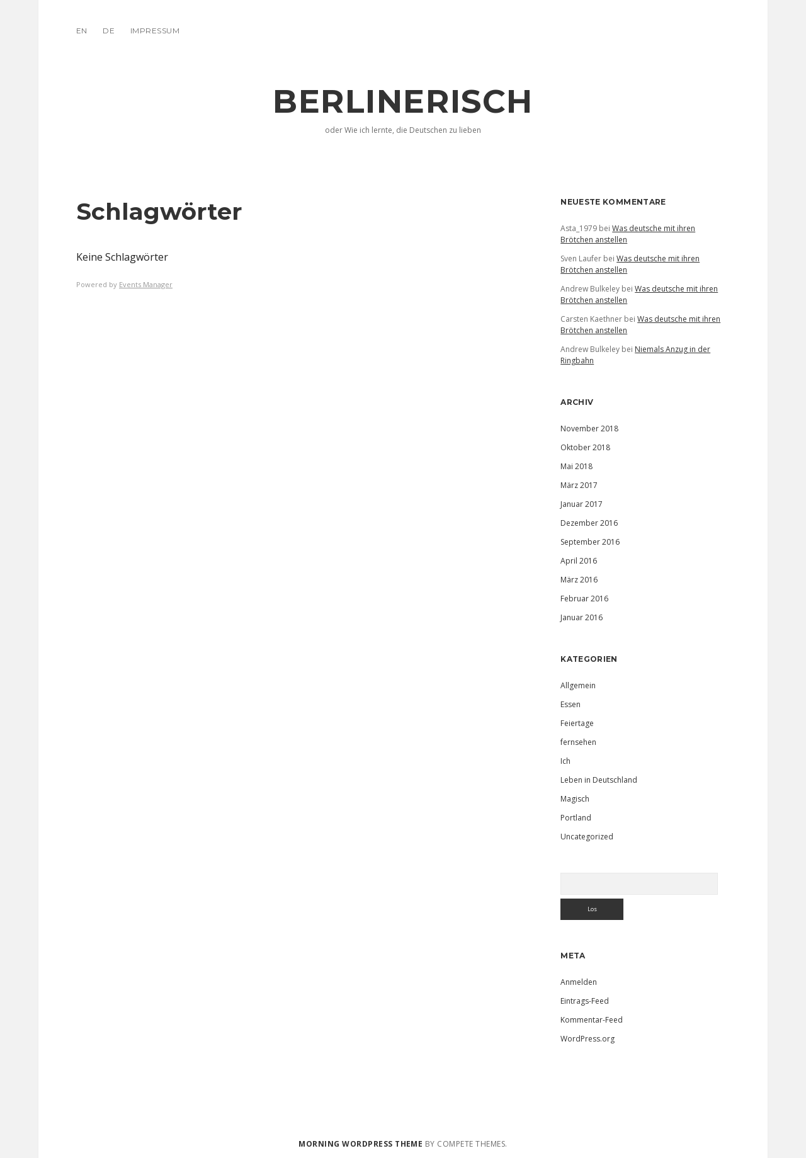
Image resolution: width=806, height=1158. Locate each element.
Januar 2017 (581, 504)
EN (82, 30)
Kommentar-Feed (591, 1019)
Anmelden (578, 982)
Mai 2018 (576, 466)
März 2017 (579, 485)
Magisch (574, 798)
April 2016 (578, 560)
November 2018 (589, 428)
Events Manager (146, 284)
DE (109, 30)
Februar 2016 (584, 598)
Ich (565, 761)
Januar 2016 (581, 617)
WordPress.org (587, 1038)
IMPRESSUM (154, 30)
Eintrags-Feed (584, 1001)
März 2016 (579, 579)
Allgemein (578, 685)
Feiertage (577, 723)
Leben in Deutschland (598, 780)
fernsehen (578, 742)
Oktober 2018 (585, 447)
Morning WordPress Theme (360, 1143)
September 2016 (590, 541)
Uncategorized (586, 836)
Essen (570, 704)
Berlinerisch (403, 101)
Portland (575, 817)
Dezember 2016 (589, 523)
